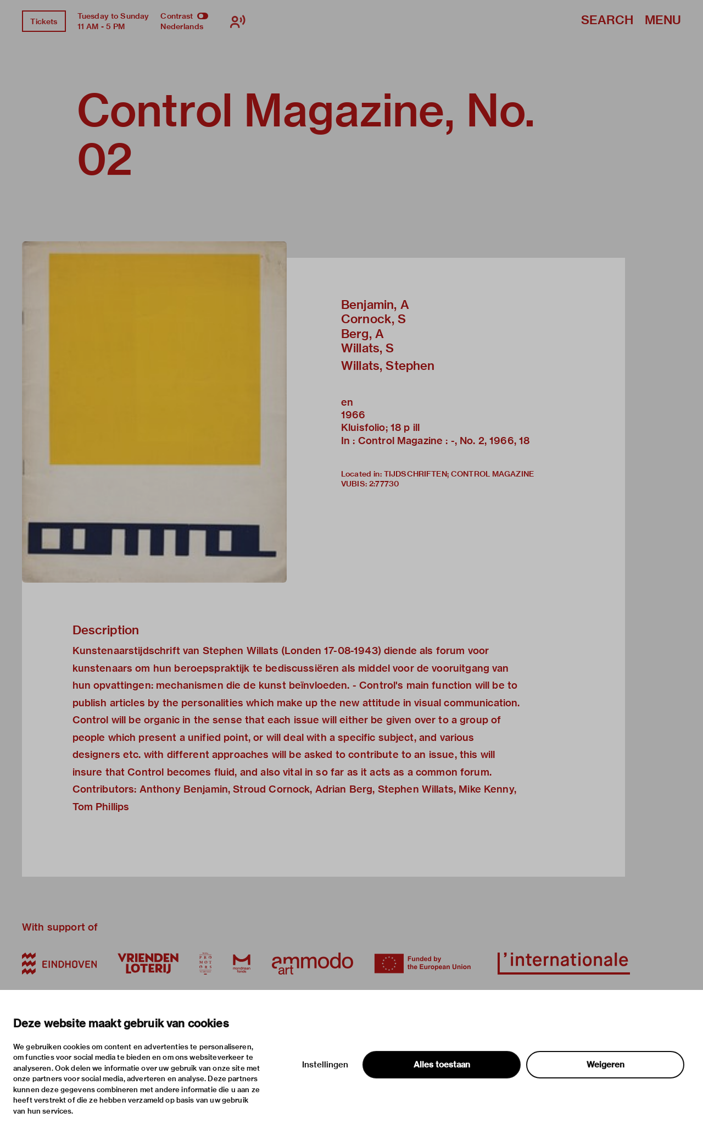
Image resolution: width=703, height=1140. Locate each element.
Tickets (43, 21)
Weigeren (605, 1064)
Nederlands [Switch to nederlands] (181, 26)
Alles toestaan (442, 1064)
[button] (154, 412)
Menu (663, 20)
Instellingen (325, 1064)
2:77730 (384, 484)
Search (607, 20)
